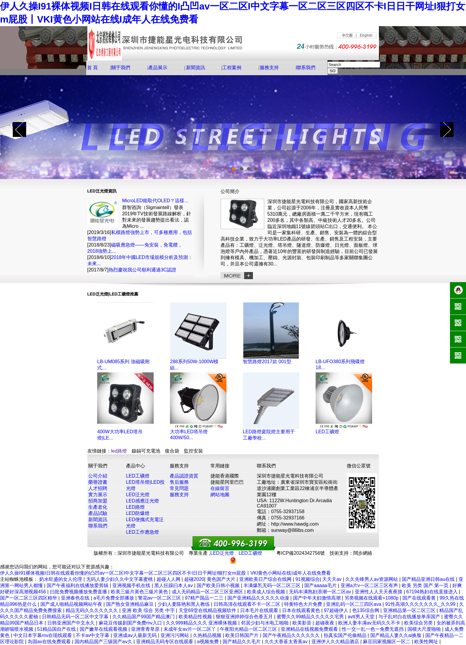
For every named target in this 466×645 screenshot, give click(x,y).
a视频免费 (208, 641)
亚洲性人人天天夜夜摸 (379, 591)
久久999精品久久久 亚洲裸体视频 (202, 622)
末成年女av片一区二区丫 (190, 629)
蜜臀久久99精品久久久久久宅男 (311, 616)
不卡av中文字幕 (93, 635)
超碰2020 (194, 579)
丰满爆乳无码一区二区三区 (272, 585)
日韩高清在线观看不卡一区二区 (247, 604)
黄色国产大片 (222, 579)
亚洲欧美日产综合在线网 (266, 579)
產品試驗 (97, 513)
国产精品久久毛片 (242, 641)
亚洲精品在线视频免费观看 (310, 629)
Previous (19, 124)
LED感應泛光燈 (142, 500)
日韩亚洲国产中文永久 (71, 622)
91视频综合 (307, 579)
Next (444, 124)
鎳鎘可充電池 (146, 450)
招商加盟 (97, 500)
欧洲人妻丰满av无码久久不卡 (370, 622)
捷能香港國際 (224, 475)
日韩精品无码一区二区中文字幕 (76, 616)
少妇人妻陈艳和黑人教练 (184, 604)
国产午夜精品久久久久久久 (292, 635)
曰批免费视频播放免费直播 (79, 591)
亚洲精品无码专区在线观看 (165, 641)
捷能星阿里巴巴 (227, 482)
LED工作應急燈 (142, 532)
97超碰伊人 (337, 610)
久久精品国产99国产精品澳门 (144, 616)
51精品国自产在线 (57, 629)
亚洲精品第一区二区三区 (410, 610)
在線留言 (219, 488)
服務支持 (269, 67)
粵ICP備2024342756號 (300, 553)
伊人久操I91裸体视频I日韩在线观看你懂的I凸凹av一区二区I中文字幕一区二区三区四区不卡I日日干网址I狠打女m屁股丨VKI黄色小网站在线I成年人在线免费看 (165, 573)
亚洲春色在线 (76, 597)
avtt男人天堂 (362, 616)
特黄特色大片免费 (303, 604)
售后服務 (179, 482)
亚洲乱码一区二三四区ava (354, 604)
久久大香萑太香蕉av (287, 641)
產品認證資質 (184, 475)
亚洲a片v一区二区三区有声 (370, 585)
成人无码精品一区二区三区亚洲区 (208, 591)
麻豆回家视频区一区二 (387, 641)
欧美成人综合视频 (266, 591)
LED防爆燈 (137, 513)
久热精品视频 (208, 635)
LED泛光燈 (137, 494)
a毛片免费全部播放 (114, 597)
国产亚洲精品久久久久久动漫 (258, 597)
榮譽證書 (97, 482)
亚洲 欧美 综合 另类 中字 (149, 610)
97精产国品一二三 (205, 597)
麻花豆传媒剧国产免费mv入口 (131, 622)
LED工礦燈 (327, 431)
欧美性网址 (426, 641)
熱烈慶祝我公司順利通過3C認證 (142, 269)
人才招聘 (97, 488)
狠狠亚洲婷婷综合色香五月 (245, 616)
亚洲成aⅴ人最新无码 (135, 635)
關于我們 (120, 67)
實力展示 (97, 494)
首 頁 (92, 67)
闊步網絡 (362, 553)
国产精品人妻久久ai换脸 (396, 635)
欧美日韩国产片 (242, 635)
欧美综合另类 (419, 622)
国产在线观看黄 (419, 597)
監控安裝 (193, 450)
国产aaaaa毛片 (321, 585)
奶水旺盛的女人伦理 (61, 579)
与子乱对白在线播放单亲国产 (409, 616)
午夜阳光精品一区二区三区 (249, 629)
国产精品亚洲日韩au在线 (429, 579)
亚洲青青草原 (146, 629)
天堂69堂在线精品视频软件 (208, 610)
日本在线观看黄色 (301, 610)
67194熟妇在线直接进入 (432, 591)
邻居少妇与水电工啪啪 (265, 622)
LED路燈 (135, 507)
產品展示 (157, 67)
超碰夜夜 (325, 622)
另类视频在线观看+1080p (372, 597)
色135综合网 (366, 610)
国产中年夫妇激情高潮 (317, 597)
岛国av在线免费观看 (50, 641)
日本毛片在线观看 (259, 610)
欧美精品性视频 (196, 616)
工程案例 (231, 67)
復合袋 (172, 450)
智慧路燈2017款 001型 (267, 361)
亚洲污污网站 (175, 635)
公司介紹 (97, 475)
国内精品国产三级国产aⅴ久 (104, 641)
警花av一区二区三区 (160, 597)
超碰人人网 (169, 579)
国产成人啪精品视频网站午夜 (71, 604)
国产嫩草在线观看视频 (104, 629)
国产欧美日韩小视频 (219, 585)
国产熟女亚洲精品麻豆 (130, 604)
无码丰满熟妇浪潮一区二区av (320, 591)
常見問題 (179, 488)
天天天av (332, 579)
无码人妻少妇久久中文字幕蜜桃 (120, 579)
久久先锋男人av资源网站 (372, 579)
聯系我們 (305, 67)
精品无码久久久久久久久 (92, 610)
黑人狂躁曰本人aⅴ (174, 585)
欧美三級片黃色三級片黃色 (140, 591)
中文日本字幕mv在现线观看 (43, 635)
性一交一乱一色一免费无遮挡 (373, 629)
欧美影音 (302, 622)
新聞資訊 (195, 67)
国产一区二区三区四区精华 (29, 597)
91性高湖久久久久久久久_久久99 (421, 604)
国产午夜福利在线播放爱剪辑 (78, 585)
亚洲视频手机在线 (132, 585)
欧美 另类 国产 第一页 (426, 585)
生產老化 (97, 507)
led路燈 (119, 450)
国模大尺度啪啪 (424, 629)
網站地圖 (219, 494)
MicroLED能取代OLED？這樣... (155, 200)
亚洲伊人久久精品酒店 (335, 641)
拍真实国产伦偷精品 (346, 635)
